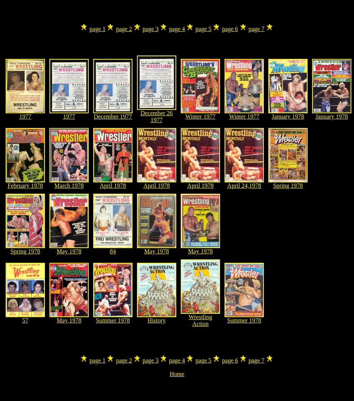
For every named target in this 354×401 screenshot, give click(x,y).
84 (112, 248)
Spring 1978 (288, 183)
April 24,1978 (244, 183)
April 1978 (112, 183)
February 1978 (25, 183)
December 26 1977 (156, 114)
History (156, 318)
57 (25, 318)
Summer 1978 (112, 318)
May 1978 (69, 248)
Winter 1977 (200, 114)
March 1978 (69, 183)
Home (176, 374)
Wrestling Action (200, 317)
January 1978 (288, 114)
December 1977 (112, 114)
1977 (25, 114)
